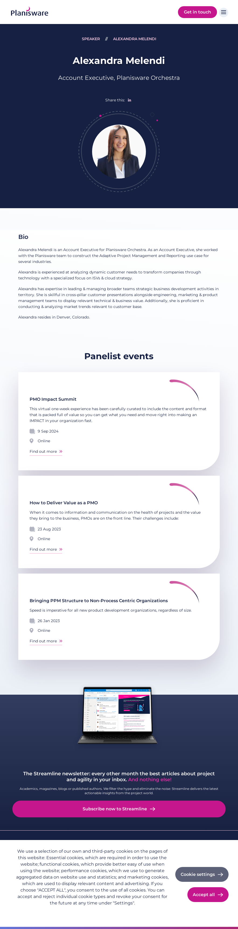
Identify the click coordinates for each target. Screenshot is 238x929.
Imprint (54, 912)
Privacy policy (28, 912)
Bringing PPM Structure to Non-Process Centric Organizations (99, 600)
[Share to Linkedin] (129, 100)
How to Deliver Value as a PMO (64, 502)
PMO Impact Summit (53, 399)
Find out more (43, 451)
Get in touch (197, 12)
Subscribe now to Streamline (115, 808)
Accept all (204, 894)
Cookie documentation (88, 912)
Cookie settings (198, 874)
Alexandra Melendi (134, 38)
